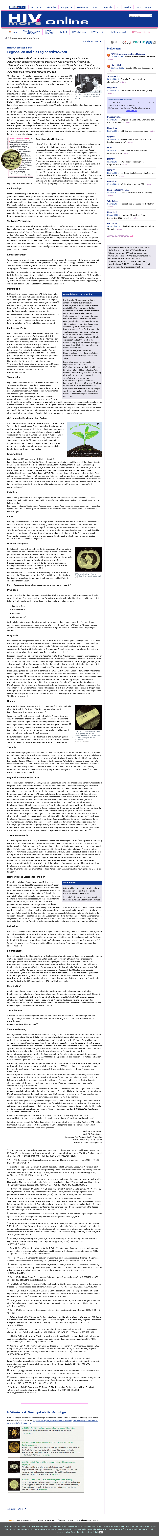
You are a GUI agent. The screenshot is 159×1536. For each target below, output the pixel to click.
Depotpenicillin (113, 116)
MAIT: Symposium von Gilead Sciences (128, 54)
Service (127, 7)
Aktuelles (51, 7)
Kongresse (66, 7)
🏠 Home (13, 32)
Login (148, 7)
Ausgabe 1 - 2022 (92, 41)
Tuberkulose (112, 201)
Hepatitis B (112, 212)
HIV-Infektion (79, 32)
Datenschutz (50, 1520)
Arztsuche (36, 7)
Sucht (109, 147)
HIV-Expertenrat (118, 32)
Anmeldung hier (131, 111)
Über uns (61, 1520)
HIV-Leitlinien (117, 65)
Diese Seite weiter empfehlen (22, 38)
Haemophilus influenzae (118, 189)
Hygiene (110, 136)
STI (117, 7)
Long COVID (112, 87)
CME (95, 7)
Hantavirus (112, 128)
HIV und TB (112, 223)
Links (138, 7)
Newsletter (83, 7)
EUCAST (110, 159)
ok (101, 1532)
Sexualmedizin (113, 76)
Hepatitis (107, 7)
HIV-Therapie (97, 32)
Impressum (38, 1520)
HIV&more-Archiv (141, 32)
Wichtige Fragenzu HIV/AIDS (31, 31)
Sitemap (71, 1520)
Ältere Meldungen (120, 235)
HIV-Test (63, 32)
